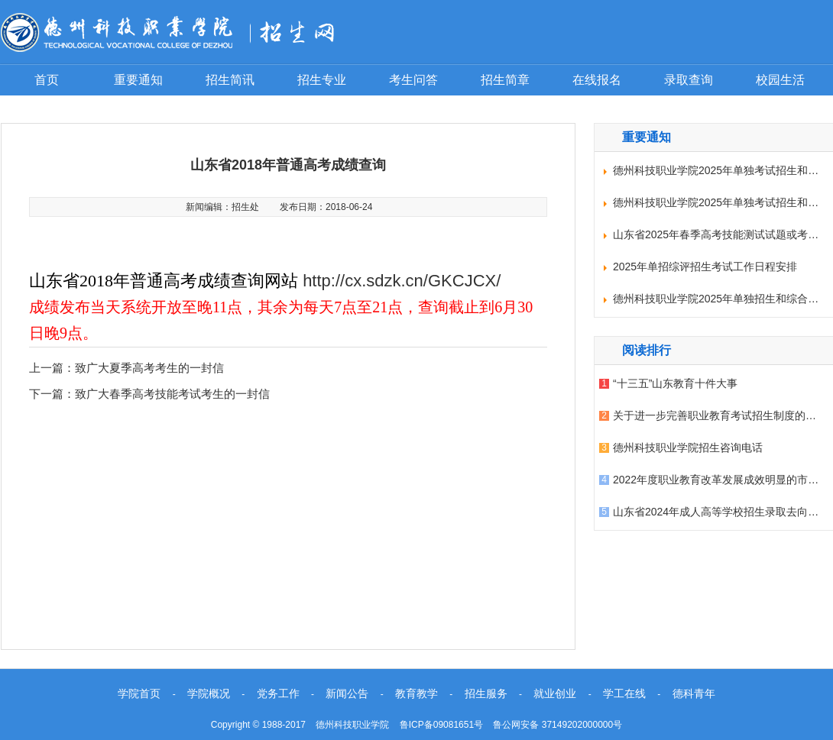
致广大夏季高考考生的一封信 (149, 367)
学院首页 (139, 693)
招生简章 (505, 79)
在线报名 (596, 79)
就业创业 (554, 693)
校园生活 (780, 79)
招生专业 (321, 79)
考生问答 (413, 79)
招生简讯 (230, 79)
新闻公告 (347, 693)
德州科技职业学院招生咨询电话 (688, 447)
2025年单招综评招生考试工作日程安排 (705, 266)
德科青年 (694, 693)
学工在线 (624, 693)
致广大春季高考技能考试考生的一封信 (172, 393)
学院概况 (208, 693)
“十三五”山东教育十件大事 (675, 383)
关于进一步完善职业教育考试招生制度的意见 (720, 415)
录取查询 (688, 79)
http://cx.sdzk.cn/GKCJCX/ (402, 280)
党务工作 (278, 693)
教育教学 (416, 693)
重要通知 (138, 79)
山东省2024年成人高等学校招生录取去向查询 (721, 512)
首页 (46, 79)
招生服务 (486, 693)
